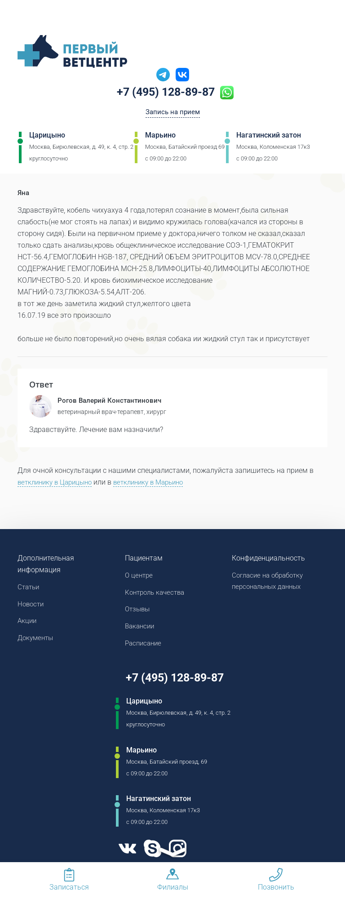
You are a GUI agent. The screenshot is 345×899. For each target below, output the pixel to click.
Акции (28, 623)
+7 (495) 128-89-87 (166, 93)
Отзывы (138, 611)
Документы (37, 640)
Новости (32, 605)
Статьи (29, 588)
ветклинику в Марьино (157, 483)
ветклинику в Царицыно (58, 483)
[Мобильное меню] (24, 17)
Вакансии (141, 629)
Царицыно (47, 137)
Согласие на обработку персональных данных (271, 582)
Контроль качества (157, 594)
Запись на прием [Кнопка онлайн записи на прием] (172, 113)
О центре (140, 576)
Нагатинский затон (268, 137)
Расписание (144, 646)
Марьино (160, 137)
